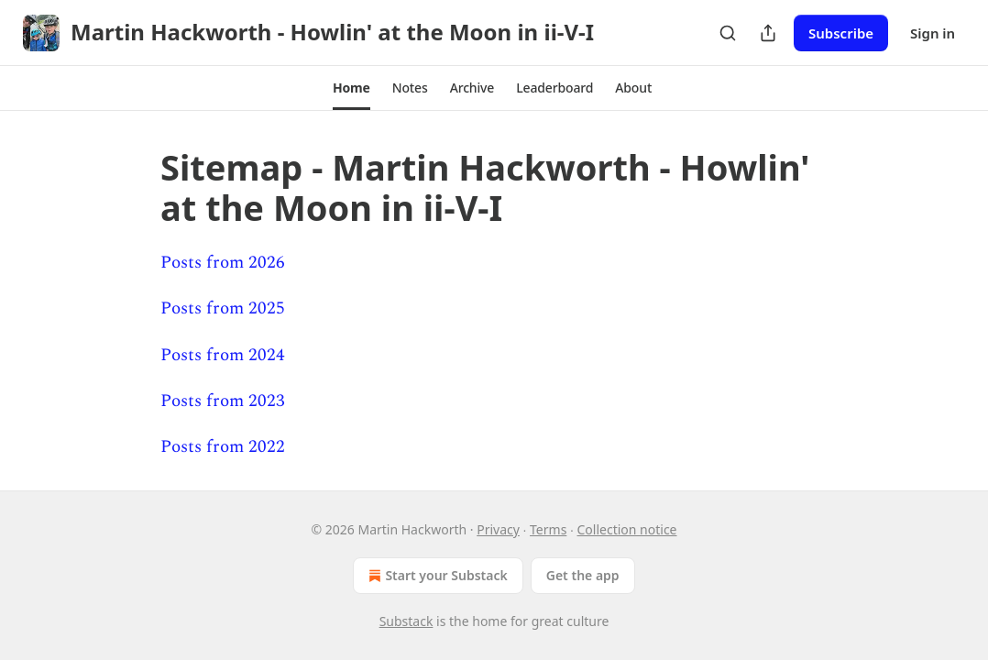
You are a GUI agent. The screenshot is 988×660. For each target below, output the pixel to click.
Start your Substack (436, 576)
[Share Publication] (768, 33)
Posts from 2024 (222, 355)
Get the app (583, 575)
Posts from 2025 (222, 308)
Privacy (498, 529)
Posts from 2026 (222, 262)
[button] (351, 88)
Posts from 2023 (222, 401)
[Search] (727, 33)
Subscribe (840, 33)
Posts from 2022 (222, 447)
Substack (406, 621)
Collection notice (627, 529)
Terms (548, 529)
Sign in (932, 33)
